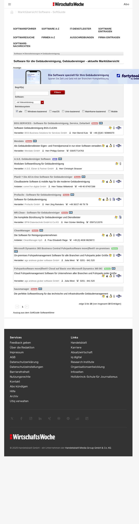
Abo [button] (126, 4)
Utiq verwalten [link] (19, 401)
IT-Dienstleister (80, 28)
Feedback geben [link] (20, 343)
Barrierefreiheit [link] (19, 372)
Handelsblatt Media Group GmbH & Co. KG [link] (88, 448)
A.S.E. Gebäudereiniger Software (32, 159)
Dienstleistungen (32, 53)
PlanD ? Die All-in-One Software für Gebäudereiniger (43, 177)
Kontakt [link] (15, 382)
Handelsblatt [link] (79, 343)
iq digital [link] (76, 357)
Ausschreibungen (82, 37)
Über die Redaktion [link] (22, 347)
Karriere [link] (76, 347)
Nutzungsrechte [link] (20, 377)
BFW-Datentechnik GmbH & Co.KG (42, 222)
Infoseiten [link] (77, 372)
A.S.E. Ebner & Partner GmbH (39, 168)
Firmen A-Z (48, 37)
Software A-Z (50, 28)
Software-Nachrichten (21, 44)
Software (18, 53)
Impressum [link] (17, 352)
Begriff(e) (19, 87)
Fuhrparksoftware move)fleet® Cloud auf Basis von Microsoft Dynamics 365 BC (58, 268)
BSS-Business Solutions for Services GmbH (46, 133)
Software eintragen (105, 30)
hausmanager (21, 289)
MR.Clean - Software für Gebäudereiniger (37, 212)
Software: (19, 97)
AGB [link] (12, 357)
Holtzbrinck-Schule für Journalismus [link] (94, 377)
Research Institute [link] (82, 362)
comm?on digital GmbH (35, 186)
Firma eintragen (109, 37)
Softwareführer (24, 28)
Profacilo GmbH (32, 204)
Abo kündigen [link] (19, 386)
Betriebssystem (22, 106)
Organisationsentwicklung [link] (88, 367)
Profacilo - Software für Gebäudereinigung (37, 194)
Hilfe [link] (12, 391)
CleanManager (22, 230)
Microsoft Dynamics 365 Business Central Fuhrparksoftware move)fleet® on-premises (62, 248)
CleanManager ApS (33, 240)
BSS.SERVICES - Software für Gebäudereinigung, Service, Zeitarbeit (52, 123)
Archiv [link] (14, 396)
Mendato (19, 141)
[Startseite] (12, 12)
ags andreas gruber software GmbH (42, 260)
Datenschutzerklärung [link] (24, 362)
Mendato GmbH (32, 150)
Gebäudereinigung (51, 53)
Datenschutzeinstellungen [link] (26, 367)
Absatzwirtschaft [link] (81, 352)
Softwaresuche (24, 37)
